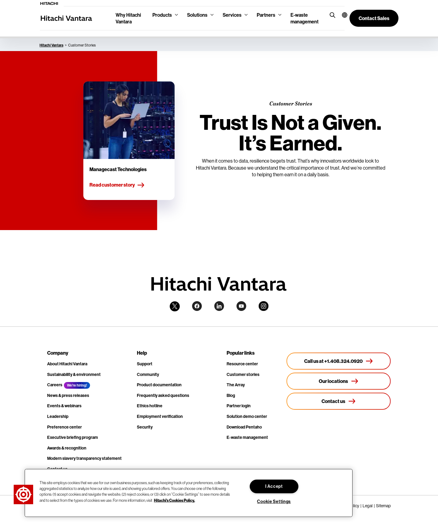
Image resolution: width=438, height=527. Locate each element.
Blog (231, 395)
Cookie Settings (274, 501)
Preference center (64, 427)
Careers (54, 384)
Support (144, 364)
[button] (341, 15)
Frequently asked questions (163, 395)
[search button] (331, 15)
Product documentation (159, 384)
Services (232, 15)
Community (148, 374)
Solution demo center (247, 416)
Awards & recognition (66, 448)
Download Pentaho (244, 427)
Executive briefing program (72, 437)
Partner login (239, 405)
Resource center (242, 364)
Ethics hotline (149, 405)
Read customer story (117, 185)
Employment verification (160, 416)
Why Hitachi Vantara (128, 18)
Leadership (57, 416)
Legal (368, 505)
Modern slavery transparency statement (84, 458)
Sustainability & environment (74, 374)
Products (162, 15)
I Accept (274, 486)
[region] (188, 493)
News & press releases (68, 395)
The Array (236, 384)
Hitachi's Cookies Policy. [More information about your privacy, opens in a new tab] (174, 500)
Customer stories (243, 374)
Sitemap (383, 505)
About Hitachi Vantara (67, 364)
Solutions (197, 15)
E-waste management (304, 18)
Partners (266, 15)
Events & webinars (64, 405)
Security (145, 427)
